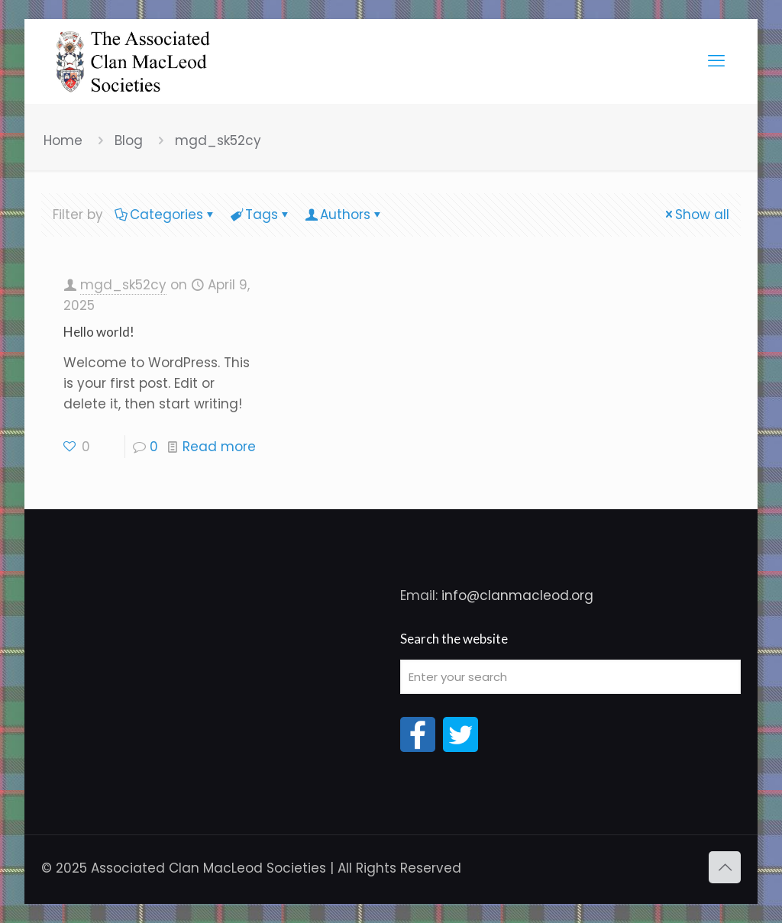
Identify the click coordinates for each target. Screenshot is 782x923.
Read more (219, 446)
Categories (165, 214)
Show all (695, 214)
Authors (344, 214)
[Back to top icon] (725, 867)
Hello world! (98, 332)
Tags (260, 214)
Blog (129, 140)
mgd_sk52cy (218, 140)
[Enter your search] (570, 677)
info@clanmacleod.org (517, 595)
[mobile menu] (716, 61)
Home (63, 140)
